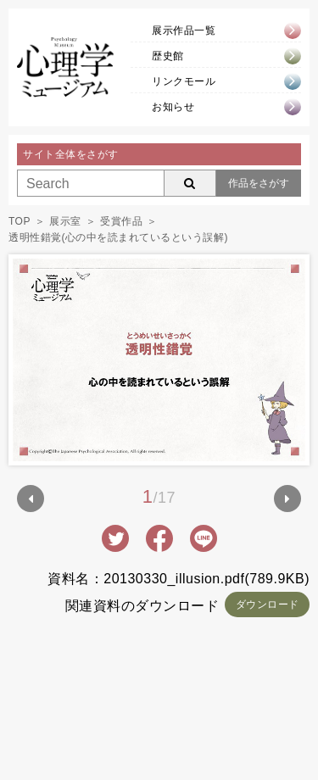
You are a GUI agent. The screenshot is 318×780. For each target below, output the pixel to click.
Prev (30, 498)
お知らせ (173, 107)
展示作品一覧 (183, 30)
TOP (19, 221)
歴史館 (168, 56)
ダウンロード (267, 604)
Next (287, 498)
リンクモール (183, 81)
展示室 (65, 221)
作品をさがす (258, 183)
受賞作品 (121, 221)
